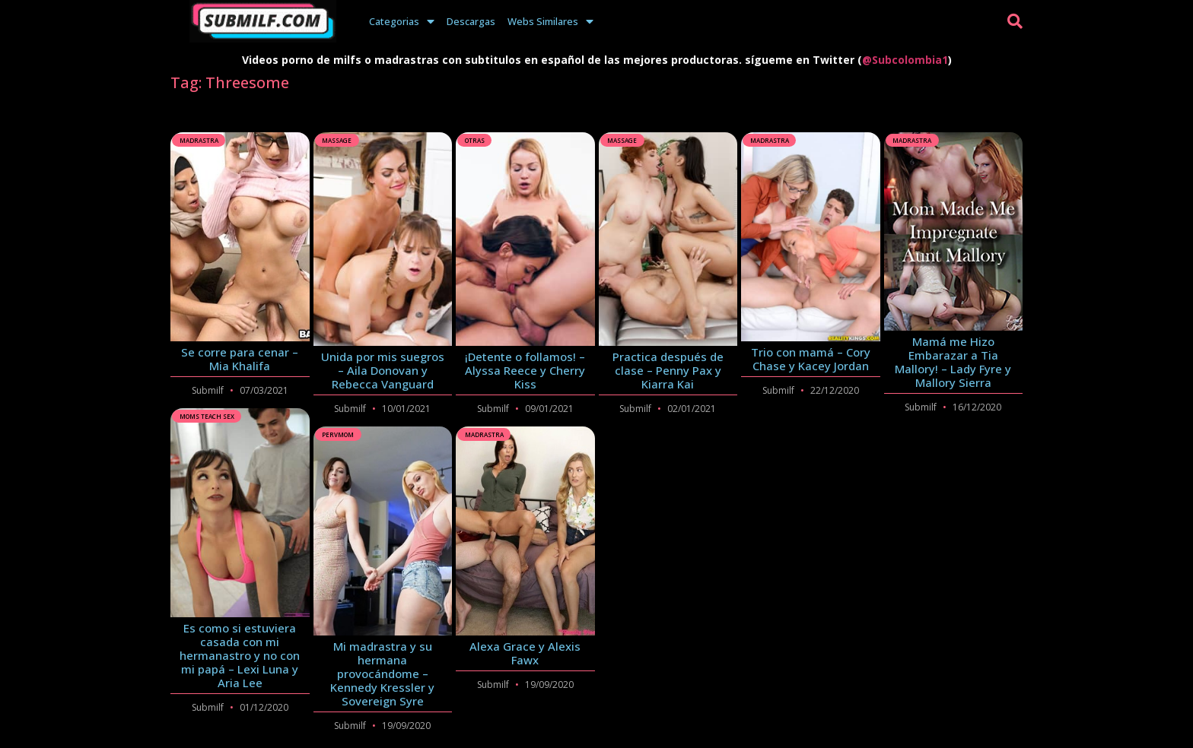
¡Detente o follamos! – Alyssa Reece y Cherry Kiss (525, 370)
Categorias (401, 21)
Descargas (471, 21)
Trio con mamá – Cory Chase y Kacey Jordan (810, 358)
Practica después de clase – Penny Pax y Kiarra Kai (668, 370)
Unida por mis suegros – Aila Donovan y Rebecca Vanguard (382, 370)
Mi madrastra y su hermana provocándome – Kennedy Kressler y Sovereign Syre (382, 673)
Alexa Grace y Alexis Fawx (525, 653)
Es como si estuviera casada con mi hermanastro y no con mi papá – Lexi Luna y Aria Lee (240, 655)
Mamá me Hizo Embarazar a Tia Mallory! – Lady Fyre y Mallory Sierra (953, 362)
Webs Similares (550, 21)
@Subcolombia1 (905, 59)
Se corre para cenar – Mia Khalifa (239, 358)
